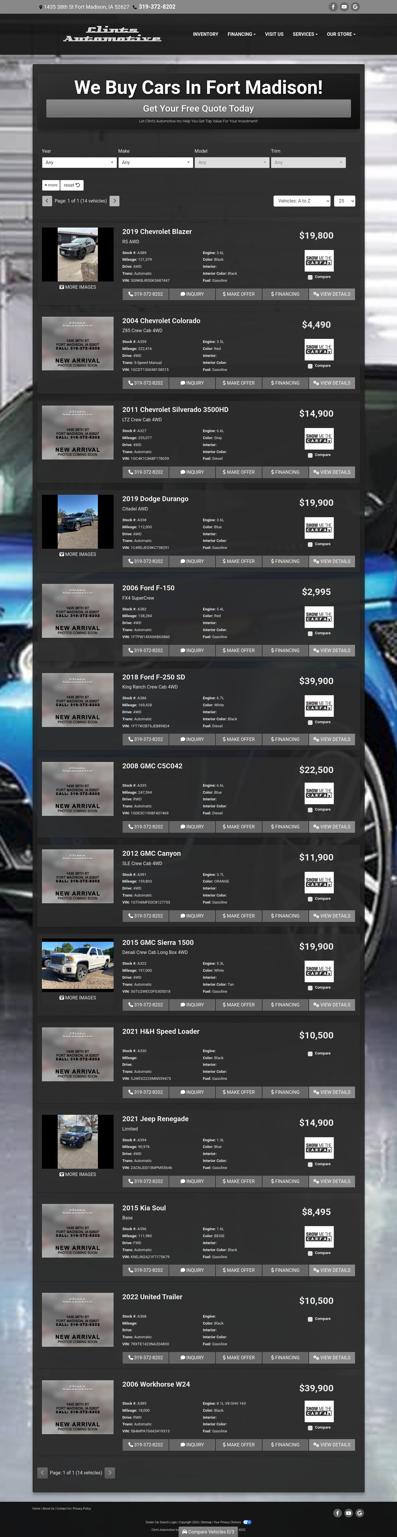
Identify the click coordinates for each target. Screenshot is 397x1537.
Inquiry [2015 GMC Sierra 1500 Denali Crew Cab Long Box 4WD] (192, 1005)
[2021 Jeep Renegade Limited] (78, 1141)
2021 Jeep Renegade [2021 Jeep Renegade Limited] (155, 1119)
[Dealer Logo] (113, 34)
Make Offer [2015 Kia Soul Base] (239, 1270)
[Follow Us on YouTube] (344, 6)
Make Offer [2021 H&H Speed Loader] (239, 1092)
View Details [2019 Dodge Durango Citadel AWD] (331, 561)
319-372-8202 (156, 7)
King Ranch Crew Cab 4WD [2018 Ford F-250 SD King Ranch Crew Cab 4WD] (150, 687)
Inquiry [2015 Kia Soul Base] (192, 1270)
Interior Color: (215, 273)
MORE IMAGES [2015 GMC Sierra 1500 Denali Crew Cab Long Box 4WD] (77, 998)
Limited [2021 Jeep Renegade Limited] (130, 1129)
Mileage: (129, 259)
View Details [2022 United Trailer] (331, 1357)
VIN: (126, 280)
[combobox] (79, 162)
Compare (323, 276)
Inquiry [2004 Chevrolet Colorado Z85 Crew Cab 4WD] (192, 383)
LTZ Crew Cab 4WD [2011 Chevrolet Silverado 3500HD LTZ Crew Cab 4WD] (142, 419)
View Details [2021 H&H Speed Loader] (331, 1092)
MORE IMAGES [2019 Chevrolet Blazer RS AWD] (77, 287)
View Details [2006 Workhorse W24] (331, 1445)
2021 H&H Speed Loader (161, 1031)
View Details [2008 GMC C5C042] (331, 827)
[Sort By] (302, 201)
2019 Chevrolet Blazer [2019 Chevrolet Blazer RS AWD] (157, 232)
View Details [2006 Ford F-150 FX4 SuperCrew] (331, 650)
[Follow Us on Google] (355, 6)
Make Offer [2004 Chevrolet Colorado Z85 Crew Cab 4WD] (239, 383)
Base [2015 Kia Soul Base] (127, 1218)
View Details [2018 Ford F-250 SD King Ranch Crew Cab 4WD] (331, 739)
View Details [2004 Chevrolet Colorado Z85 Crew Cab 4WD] (331, 383)
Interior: (209, 266)
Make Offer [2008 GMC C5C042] (239, 827)
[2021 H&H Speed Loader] (78, 1054)
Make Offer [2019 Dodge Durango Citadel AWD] (239, 561)
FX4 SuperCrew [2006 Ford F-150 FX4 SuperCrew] (138, 598)
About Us (48, 1508)
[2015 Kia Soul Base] (78, 1230)
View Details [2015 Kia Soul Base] (331, 1270)
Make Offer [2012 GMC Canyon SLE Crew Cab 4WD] (239, 916)
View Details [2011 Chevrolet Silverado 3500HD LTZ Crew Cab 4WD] (331, 472)
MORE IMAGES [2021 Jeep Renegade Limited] (77, 1174)
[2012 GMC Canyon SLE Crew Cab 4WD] (78, 876)
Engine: (209, 253)
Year (46, 151)
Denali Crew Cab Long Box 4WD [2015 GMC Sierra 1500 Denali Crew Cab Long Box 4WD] (155, 952)
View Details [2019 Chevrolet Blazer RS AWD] (331, 294)
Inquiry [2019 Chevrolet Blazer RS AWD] (192, 294)
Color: (208, 259)
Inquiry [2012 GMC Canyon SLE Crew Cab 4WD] (192, 916)
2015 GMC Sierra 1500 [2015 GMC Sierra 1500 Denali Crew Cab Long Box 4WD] (158, 943)
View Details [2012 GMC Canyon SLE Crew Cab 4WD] (331, 916)
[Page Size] (344, 201)
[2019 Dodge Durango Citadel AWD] (78, 521)
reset (72, 185)
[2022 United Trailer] (78, 1319)
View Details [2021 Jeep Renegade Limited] (331, 1181)
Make (124, 151)
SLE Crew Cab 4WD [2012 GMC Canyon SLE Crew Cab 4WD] (142, 863)
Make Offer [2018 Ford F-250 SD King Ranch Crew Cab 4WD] (239, 739)
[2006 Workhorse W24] (78, 1406)
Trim (275, 151)
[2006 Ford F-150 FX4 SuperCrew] (78, 610)
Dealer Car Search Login (161, 1522)
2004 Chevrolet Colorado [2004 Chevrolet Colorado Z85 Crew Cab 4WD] (161, 321)
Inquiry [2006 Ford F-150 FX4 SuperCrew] (192, 650)
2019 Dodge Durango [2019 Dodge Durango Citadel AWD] (155, 499)
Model (201, 151)
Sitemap (206, 1522)
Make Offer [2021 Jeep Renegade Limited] (239, 1181)
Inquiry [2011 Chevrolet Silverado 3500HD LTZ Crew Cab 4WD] (192, 472)
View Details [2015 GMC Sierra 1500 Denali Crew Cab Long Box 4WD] (331, 1005)
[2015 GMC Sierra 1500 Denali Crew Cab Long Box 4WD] (78, 965)
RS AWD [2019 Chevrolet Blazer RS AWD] (130, 241)
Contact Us (64, 1508)
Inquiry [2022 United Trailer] (192, 1357)
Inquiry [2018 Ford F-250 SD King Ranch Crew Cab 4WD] (192, 739)
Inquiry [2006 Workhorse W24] (192, 1445)
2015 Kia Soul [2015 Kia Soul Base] (144, 1208)
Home (36, 1508)
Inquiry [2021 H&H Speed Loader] (192, 1092)
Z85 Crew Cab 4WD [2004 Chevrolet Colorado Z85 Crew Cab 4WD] (142, 330)
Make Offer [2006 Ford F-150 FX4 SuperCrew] (239, 650)
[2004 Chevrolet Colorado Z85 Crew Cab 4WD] (78, 343)
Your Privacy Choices (232, 1522)
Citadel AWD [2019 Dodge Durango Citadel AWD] (135, 509)
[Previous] (47, 201)
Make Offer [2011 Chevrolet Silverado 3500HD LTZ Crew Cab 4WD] (239, 472)
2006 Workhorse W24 (156, 1384)
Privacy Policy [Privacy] (82, 1508)
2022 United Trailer (152, 1297)
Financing (285, 294)
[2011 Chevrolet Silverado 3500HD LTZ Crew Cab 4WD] (78, 432)
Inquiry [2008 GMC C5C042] (192, 827)
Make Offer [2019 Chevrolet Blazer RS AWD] (239, 294)
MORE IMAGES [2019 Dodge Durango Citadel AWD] (77, 554)
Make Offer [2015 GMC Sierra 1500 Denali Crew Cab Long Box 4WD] (239, 1005)
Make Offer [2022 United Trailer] (239, 1357)
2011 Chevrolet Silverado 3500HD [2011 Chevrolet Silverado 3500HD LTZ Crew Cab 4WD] (175, 410)
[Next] (114, 201)
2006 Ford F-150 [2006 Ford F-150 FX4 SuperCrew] (148, 588)
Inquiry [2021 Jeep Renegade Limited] (192, 1181)
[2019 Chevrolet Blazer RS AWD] (78, 254)
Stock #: (129, 253)
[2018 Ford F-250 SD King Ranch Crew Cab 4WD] (78, 699)
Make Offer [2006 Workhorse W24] (239, 1445)
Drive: (127, 266)
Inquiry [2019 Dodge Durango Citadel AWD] (192, 561)
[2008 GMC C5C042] (78, 788)
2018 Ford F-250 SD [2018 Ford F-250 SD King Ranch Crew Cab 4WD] (153, 677)
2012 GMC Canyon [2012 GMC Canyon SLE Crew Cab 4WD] (151, 853)
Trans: (127, 273)
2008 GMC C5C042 (152, 766)
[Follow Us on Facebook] (333, 6)
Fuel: (207, 280)
